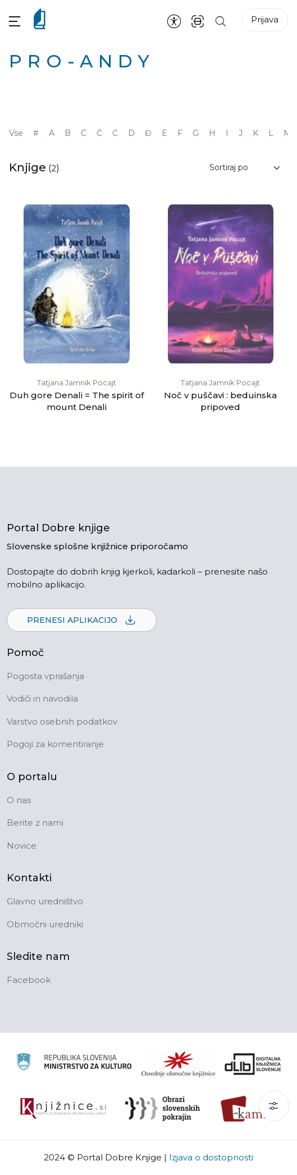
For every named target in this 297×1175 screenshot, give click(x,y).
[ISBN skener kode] (197, 20)
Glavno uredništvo (45, 901)
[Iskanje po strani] (220, 20)
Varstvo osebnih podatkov (62, 721)
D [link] (131, 133)
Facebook (29, 979)
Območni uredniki (45, 924)
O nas (19, 800)
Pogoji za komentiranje (55, 744)
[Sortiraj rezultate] (245, 167)
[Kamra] (247, 1109)
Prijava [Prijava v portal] (264, 19)
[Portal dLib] (253, 1064)
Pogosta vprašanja (45, 676)
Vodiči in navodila (42, 698)
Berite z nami (35, 822)
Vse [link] (16, 133)
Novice (21, 845)
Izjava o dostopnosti (211, 1157)
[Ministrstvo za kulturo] (74, 1063)
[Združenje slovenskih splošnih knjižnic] (63, 1108)
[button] (14, 21)
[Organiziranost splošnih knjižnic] (178, 1064)
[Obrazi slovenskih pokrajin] (162, 1109)
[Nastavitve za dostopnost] (174, 20)
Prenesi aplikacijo (81, 620)
